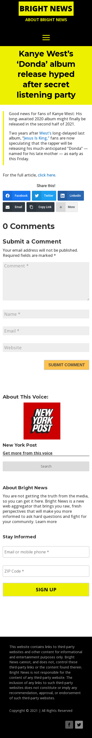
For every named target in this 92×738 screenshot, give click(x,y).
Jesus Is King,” (36, 138)
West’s (45, 133)
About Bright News (46, 19)
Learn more (46, 521)
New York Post (20, 445)
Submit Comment (66, 365)
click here (46, 175)
